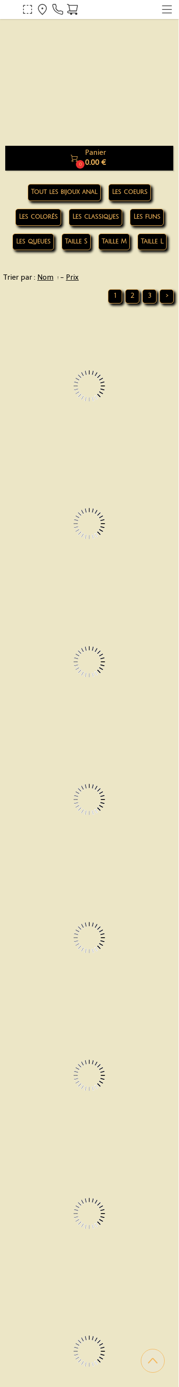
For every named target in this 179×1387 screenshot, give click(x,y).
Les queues (33, 241)
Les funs (146, 216)
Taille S (76, 241)
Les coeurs (129, 192)
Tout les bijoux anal (64, 192)
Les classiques (95, 216)
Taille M (114, 241)
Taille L (152, 241)
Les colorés (38, 216)
